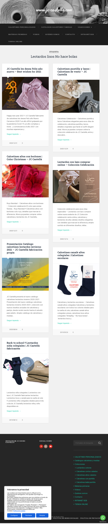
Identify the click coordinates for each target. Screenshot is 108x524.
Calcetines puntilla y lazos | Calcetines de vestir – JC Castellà (73, 71)
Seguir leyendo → (14, 134)
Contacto (70, 34)
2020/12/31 (13, 143)
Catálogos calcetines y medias (56, 27)
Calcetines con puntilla (85, 479)
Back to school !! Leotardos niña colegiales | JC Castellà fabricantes (23, 345)
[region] (27, 503)
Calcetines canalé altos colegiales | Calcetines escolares (71, 255)
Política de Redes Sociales (65, 519)
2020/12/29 (64, 149)
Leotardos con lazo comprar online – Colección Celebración (75, 163)
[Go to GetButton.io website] (102, 522)
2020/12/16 (64, 239)
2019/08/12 (13, 420)
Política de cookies (19, 511)
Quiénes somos (52, 34)
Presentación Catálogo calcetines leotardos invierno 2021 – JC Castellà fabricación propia (24, 248)
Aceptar (42, 515)
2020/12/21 (13, 231)
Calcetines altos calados (86, 476)
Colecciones (84, 27)
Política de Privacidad (91, 519)
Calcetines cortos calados (87, 472)
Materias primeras (17, 34)
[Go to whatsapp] (103, 517)
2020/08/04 (13, 330)
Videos (36, 34)
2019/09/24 (64, 332)
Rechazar (28, 515)
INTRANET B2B (87, 34)
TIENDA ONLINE (15, 41)
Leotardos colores (83, 469)
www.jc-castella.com (54, 9)
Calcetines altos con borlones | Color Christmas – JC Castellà (24, 158)
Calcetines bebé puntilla (85, 483)
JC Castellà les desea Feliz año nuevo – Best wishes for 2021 (25, 70)
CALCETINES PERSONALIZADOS (21, 27)
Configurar (14, 515)
